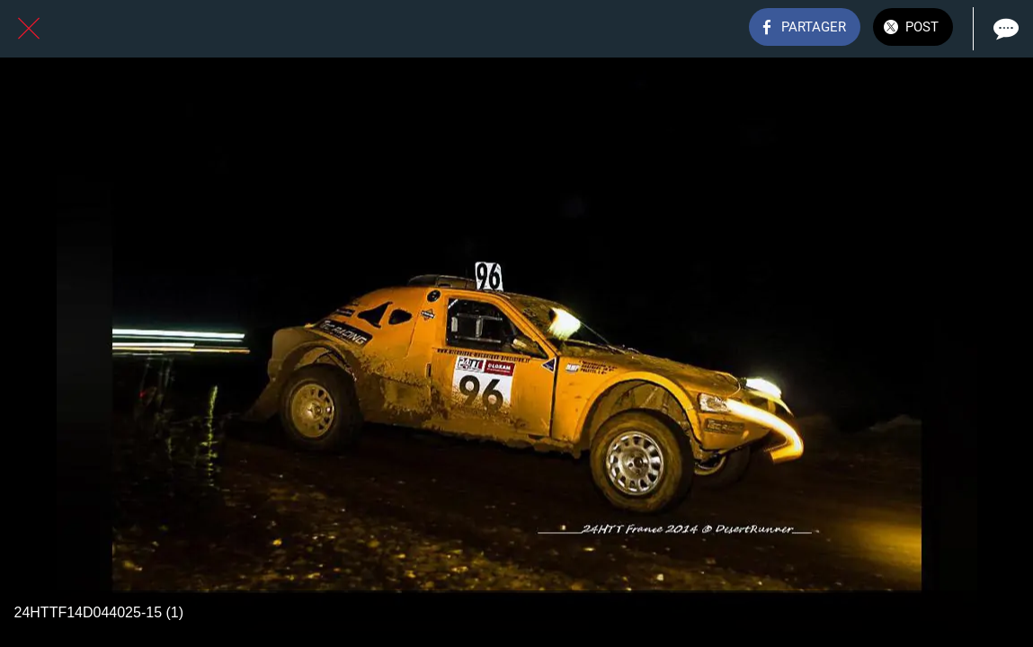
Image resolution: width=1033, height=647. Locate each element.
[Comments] (1004, 28)
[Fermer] (29, 29)
